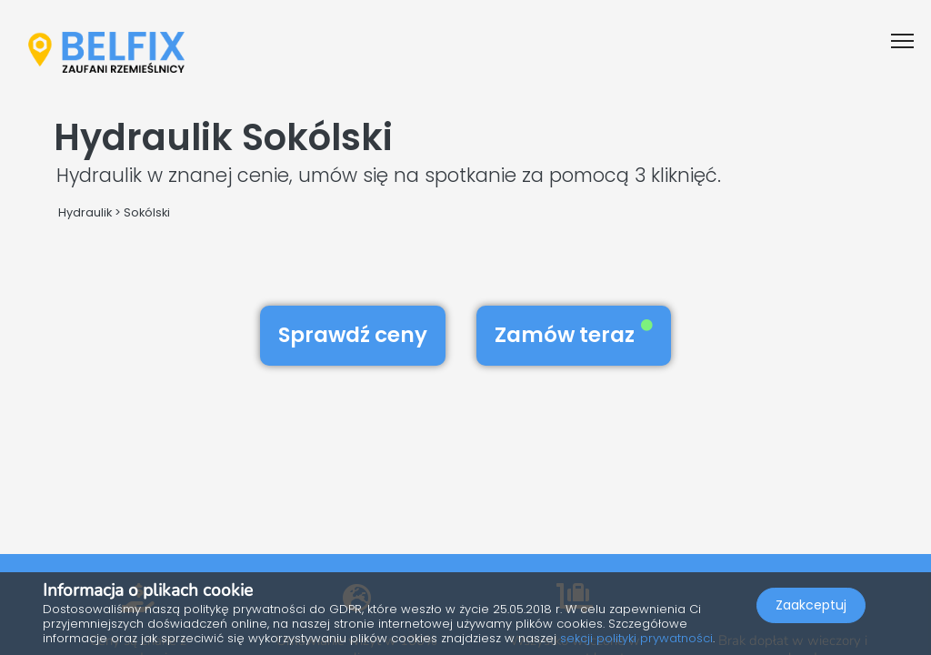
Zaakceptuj (811, 606)
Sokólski (147, 212)
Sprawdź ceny (352, 334)
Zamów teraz (574, 334)
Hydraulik (85, 212)
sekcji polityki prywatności (636, 638)
